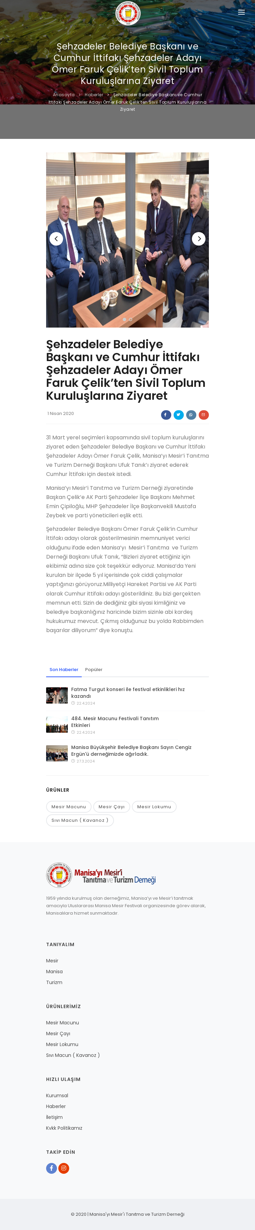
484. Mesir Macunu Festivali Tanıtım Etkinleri (115, 722)
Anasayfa (64, 95)
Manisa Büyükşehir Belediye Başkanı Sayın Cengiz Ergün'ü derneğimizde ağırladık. (131, 750)
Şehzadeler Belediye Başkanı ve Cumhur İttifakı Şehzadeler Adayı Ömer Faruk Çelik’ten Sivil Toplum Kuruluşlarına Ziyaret (127, 102)
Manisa (54, 971)
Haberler (94, 95)
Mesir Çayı (112, 807)
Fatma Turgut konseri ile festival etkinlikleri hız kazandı (128, 693)
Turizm (54, 982)
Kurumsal (57, 1095)
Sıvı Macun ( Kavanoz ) (80, 820)
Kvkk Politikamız (64, 1128)
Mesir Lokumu (154, 807)
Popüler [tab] (93, 669)
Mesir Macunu (69, 807)
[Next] (198, 239)
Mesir (52, 960)
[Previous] (56, 239)
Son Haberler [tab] (64, 669)
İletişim (54, 1117)
